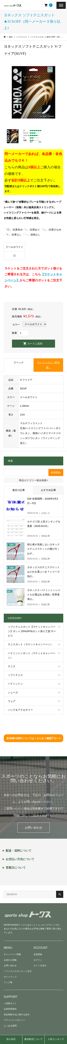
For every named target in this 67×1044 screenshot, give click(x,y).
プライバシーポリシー (14, 1020)
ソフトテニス (15, 675)
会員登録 (38, 954)
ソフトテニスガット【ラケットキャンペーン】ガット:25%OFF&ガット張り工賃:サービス (32, 631)
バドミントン (15, 683)
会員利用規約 (10, 1009)
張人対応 (11, 1039)
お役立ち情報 (10, 960)
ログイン (38, 960)
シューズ (13, 692)
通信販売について (33, 1039)
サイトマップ (10, 977)
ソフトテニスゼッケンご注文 (18, 971)
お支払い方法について (20, 859)
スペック (19, 362)
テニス (11, 666)
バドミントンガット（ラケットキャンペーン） (31, 655)
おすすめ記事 (48, 490)
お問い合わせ (33, 827)
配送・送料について (18, 850)
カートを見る (40, 965)
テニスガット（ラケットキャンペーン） (30, 644)
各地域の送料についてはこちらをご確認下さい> (33, 738)
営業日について (16, 867)
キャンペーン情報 (12, 954)
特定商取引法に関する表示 (16, 1014)
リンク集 (8, 982)
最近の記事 (18, 490)
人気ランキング (56, 1039)
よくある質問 (10, 1026)
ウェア (11, 701)
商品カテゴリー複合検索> (33, 480)
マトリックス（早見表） (48, 365)
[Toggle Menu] (61, 5)
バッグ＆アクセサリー (20, 709)
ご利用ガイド (10, 1003)
